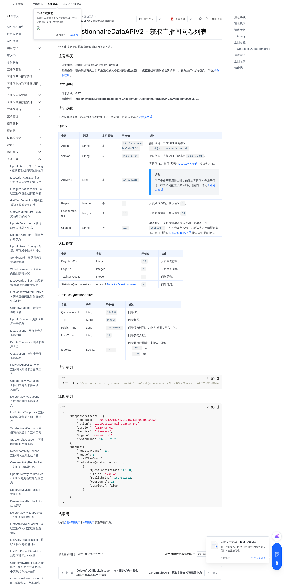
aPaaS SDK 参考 (72, 4)
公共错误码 (72, 522)
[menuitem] (25, 27)
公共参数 (145, 117)
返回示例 (240, 61)
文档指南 (38, 4)
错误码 (89, 522)
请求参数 (240, 29)
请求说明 (240, 23)
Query (241, 36)
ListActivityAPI (188, 163)
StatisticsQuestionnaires (121, 284)
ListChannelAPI (180, 232)
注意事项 (240, 17)
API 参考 (53, 4)
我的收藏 (217, 18)
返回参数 (240, 42)
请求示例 (240, 55)
